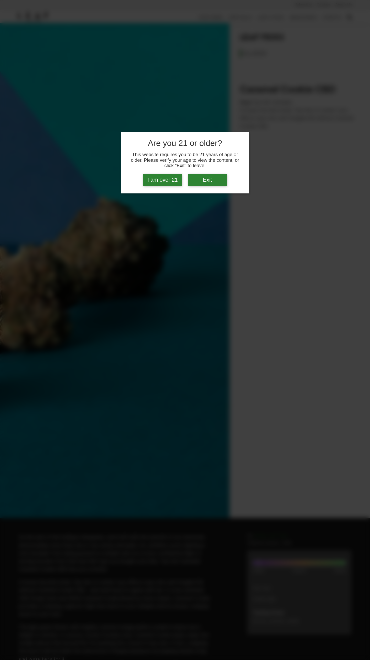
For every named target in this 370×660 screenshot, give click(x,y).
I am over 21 (162, 180)
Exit (207, 180)
